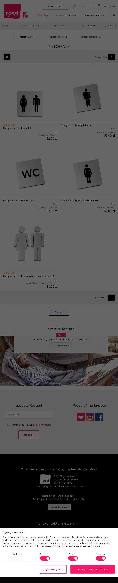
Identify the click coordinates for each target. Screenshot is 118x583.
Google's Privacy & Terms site (86, 546)
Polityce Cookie (60, 546)
